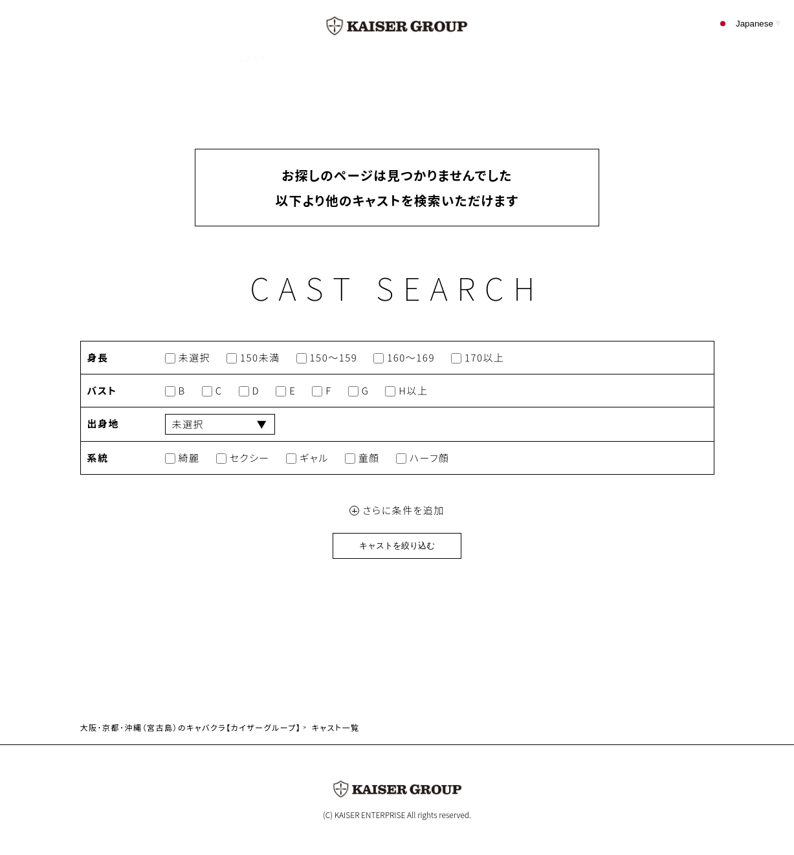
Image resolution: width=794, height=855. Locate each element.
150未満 (253, 357)
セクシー (243, 458)
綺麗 (182, 458)
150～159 (327, 357)
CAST (253, 58)
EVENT (379, 58)
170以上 (478, 357)
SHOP (314, 58)
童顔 (362, 458)
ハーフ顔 (423, 458)
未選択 (188, 357)
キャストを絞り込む (397, 545)
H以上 (406, 390)
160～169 (404, 357)
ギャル (307, 458)
